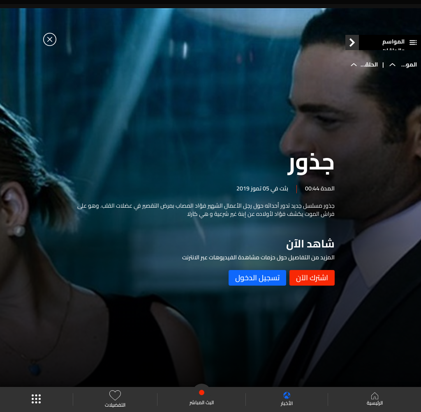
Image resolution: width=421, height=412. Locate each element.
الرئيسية (375, 399)
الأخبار (287, 399)
